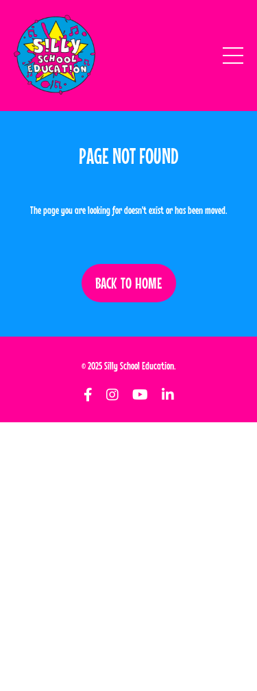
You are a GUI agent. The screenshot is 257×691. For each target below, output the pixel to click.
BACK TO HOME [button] (128, 283)
